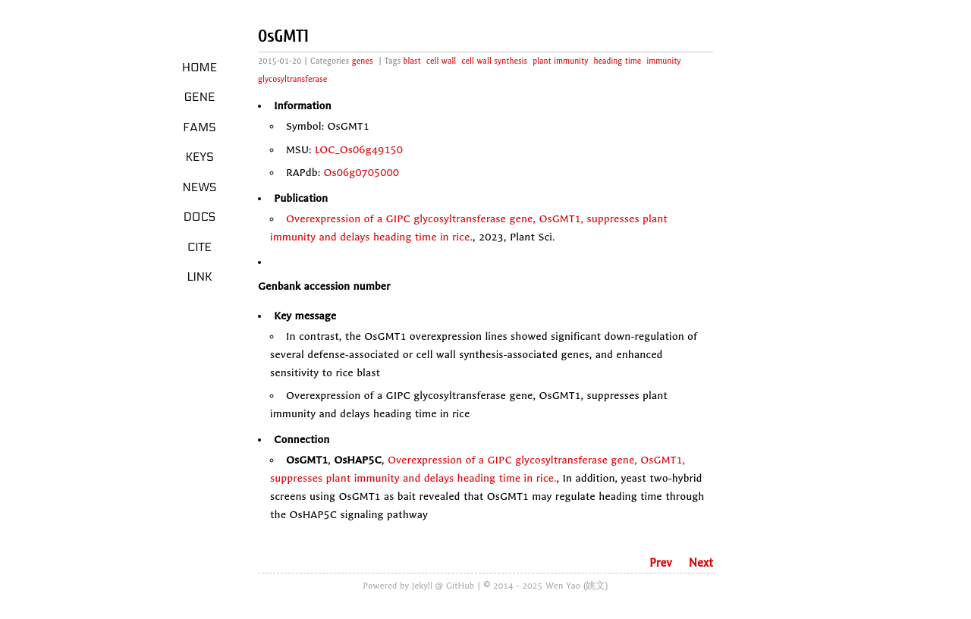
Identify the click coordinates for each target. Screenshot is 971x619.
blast (412, 61)
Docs (200, 217)
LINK (199, 277)
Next (701, 563)
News (200, 187)
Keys (199, 157)
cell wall (441, 61)
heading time (617, 61)
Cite (199, 247)
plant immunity (560, 61)
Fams (199, 127)
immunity (663, 61)
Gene (199, 97)
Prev (660, 563)
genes (362, 61)
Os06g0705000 (362, 172)
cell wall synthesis (494, 61)
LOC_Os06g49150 (359, 149)
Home (200, 67)
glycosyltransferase (292, 79)
